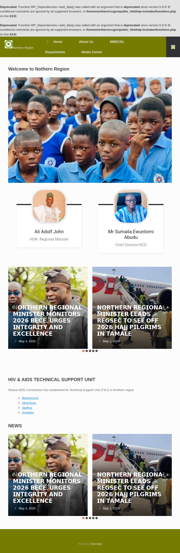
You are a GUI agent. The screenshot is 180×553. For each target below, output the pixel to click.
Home (54, 42)
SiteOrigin (96, 543)
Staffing (27, 408)
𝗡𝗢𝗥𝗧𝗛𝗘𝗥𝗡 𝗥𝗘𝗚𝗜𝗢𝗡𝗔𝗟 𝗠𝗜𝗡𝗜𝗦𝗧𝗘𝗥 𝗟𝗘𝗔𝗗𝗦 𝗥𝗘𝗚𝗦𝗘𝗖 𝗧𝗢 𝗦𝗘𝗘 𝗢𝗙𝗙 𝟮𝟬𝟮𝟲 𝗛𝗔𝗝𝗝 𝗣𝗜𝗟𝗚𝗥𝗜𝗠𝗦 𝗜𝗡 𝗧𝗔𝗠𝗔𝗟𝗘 (131, 320)
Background (30, 398)
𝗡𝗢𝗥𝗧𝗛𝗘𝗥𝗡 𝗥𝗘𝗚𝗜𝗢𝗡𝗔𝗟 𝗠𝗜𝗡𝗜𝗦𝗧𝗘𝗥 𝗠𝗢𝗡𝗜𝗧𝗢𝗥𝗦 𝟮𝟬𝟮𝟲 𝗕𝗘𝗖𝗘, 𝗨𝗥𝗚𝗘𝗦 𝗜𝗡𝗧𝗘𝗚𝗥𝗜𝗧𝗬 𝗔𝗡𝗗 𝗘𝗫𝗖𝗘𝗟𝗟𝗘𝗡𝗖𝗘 (47, 320)
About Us (86, 42)
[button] (173, 47)
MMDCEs (117, 42)
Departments (55, 52)
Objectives (29, 403)
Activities (28, 412)
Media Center (92, 52)
